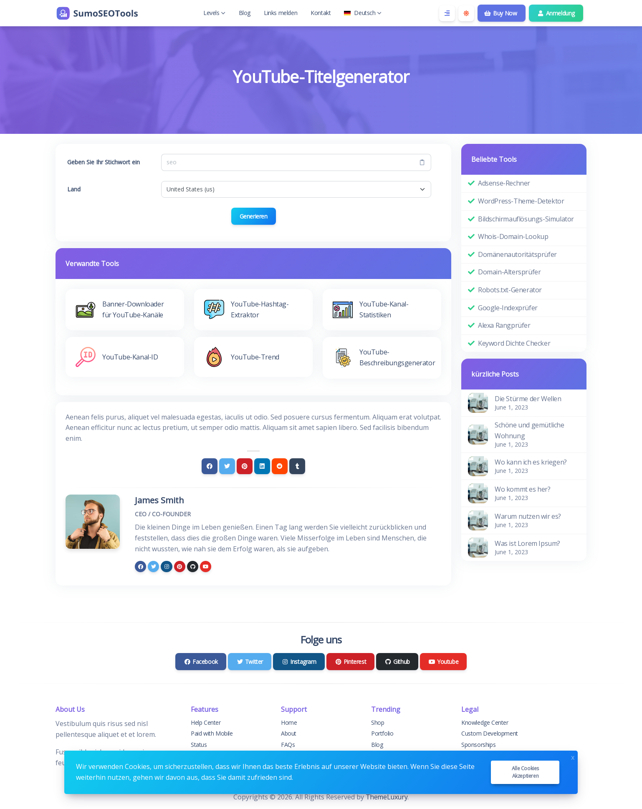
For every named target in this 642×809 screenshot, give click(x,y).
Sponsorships (478, 745)
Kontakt (321, 13)
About (288, 733)
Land (74, 189)
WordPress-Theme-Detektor (521, 201)
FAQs (288, 745)
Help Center (206, 722)
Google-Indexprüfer (508, 307)
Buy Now (500, 13)
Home (289, 722)
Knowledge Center (484, 722)
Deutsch (362, 13)
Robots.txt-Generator (510, 289)
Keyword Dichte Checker (514, 343)
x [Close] (572, 757)
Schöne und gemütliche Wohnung (529, 430)
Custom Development (489, 733)
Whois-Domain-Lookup (513, 236)
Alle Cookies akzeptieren (525, 772)
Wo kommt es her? (523, 489)
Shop (377, 722)
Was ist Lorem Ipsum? (527, 543)
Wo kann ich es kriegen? (531, 462)
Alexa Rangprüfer (504, 325)
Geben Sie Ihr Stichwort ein (103, 162)
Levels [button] (214, 13)
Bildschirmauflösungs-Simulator (526, 219)
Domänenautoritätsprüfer (517, 254)
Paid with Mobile (212, 733)
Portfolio (382, 733)
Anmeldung (556, 13)
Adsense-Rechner (504, 183)
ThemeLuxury (387, 796)
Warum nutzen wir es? (528, 516)
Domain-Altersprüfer (509, 271)
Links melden (280, 13)
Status (199, 745)
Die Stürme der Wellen (528, 398)
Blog (244, 13)
